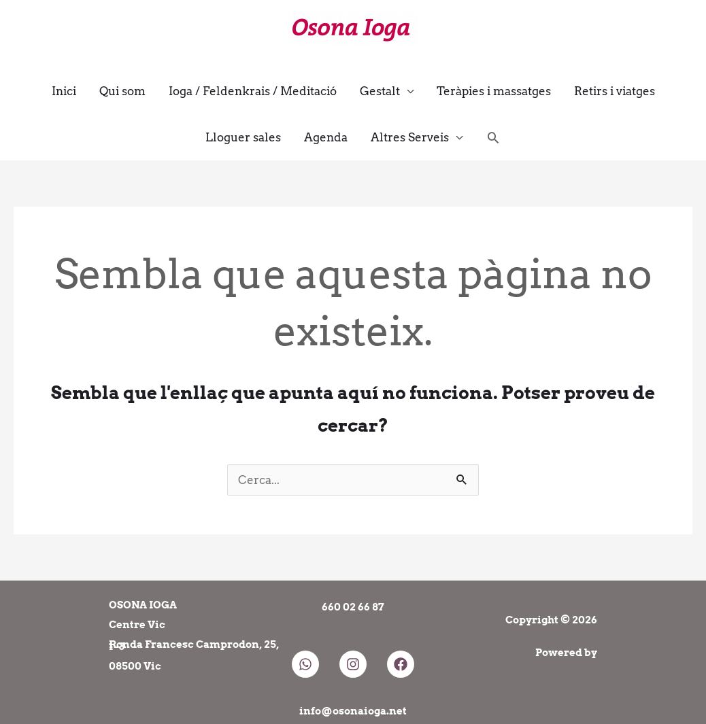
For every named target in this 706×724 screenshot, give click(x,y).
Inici (64, 91)
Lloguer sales (243, 137)
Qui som (122, 91)
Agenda (326, 137)
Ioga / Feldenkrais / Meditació (253, 91)
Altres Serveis (410, 137)
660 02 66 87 (353, 607)
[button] (493, 137)
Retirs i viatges (614, 91)
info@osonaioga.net (353, 711)
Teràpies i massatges (494, 91)
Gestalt (380, 91)
